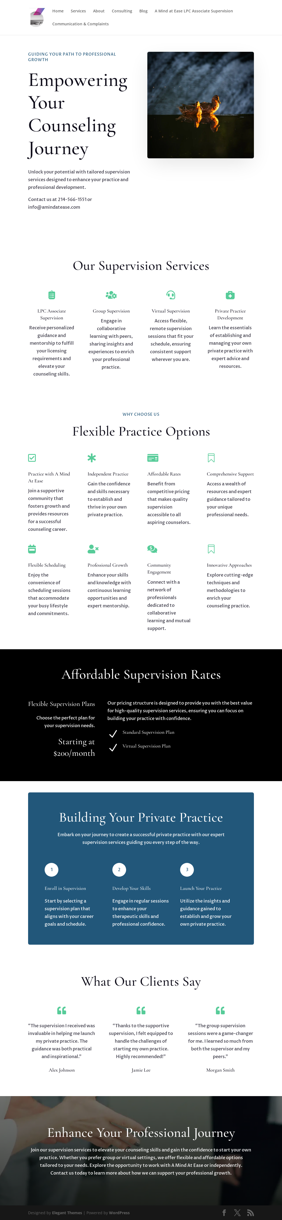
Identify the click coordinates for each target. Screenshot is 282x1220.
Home (58, 11)
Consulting (122, 11)
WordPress (119, 1212)
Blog (143, 11)
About (99, 11)
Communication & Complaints (80, 24)
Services (78, 11)
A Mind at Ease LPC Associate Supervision (194, 11)
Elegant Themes (67, 1212)
